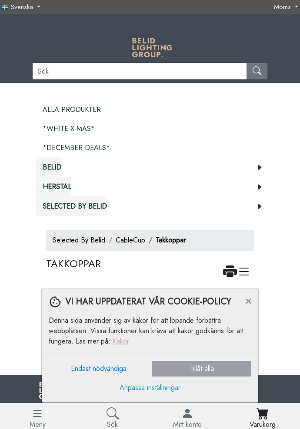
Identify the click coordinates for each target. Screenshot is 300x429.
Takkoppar (171, 240)
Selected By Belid (79, 240)
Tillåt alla (201, 368)
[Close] (248, 300)
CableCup (130, 240)
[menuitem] (151, 109)
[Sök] (140, 71)
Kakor (121, 341)
